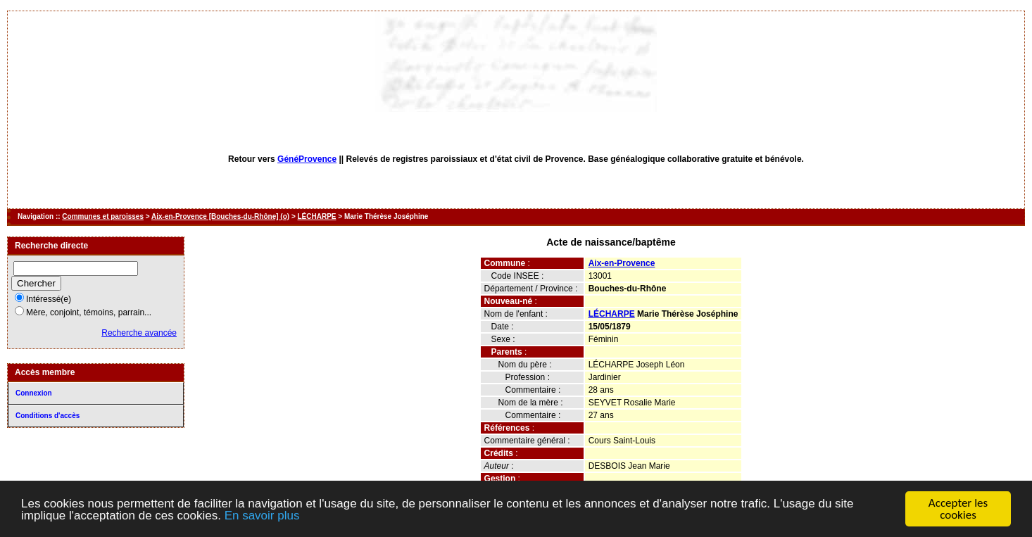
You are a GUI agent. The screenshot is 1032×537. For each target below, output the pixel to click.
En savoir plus (262, 517)
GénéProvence (306, 159)
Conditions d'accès (47, 415)
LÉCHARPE (317, 216)
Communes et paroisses (103, 216)
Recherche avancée (139, 333)
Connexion (33, 393)
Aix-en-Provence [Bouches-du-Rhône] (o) (220, 216)
